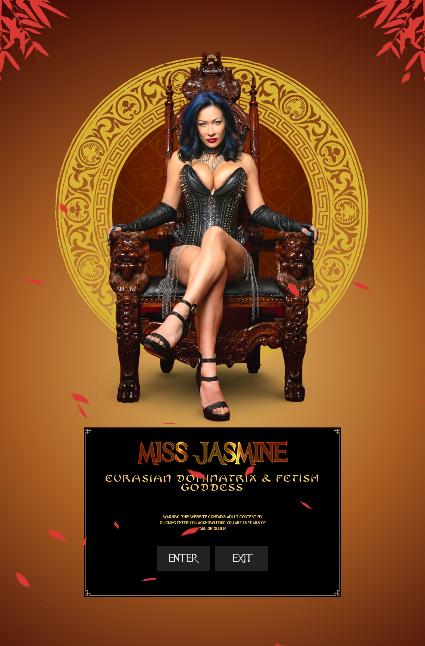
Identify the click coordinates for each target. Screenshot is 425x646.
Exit (241, 558)
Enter (183, 558)
